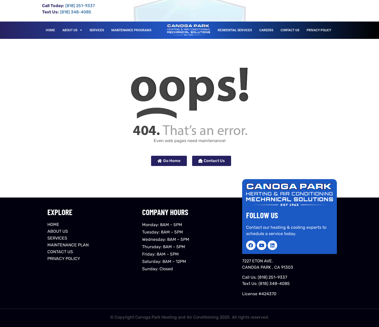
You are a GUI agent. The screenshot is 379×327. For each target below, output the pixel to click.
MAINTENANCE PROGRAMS (131, 30)
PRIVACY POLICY (319, 30)
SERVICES (96, 30)
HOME (50, 30)
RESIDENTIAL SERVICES (235, 30)
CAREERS (266, 30)
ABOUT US (72, 30)
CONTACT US (290, 30)
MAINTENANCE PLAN (68, 244)
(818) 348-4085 (274, 283)
